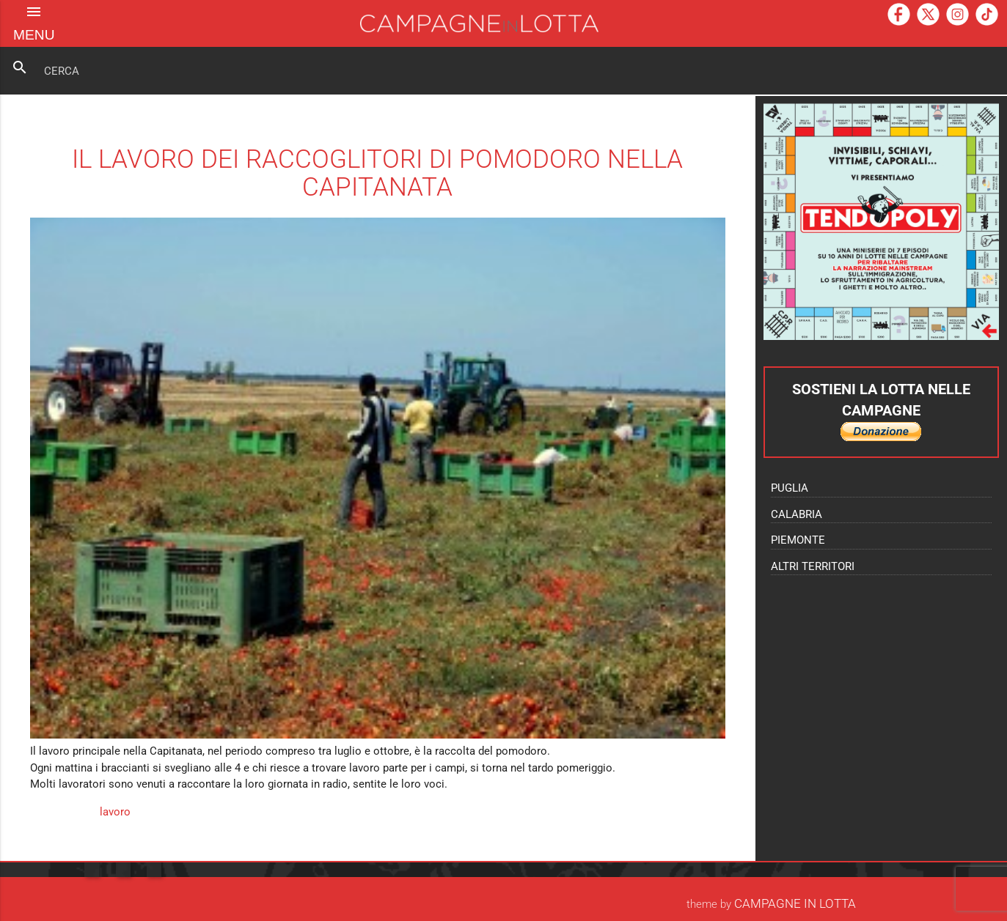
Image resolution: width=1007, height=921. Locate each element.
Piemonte (798, 540)
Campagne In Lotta (795, 904)
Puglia (789, 488)
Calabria (796, 514)
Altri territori (812, 566)
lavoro (115, 811)
